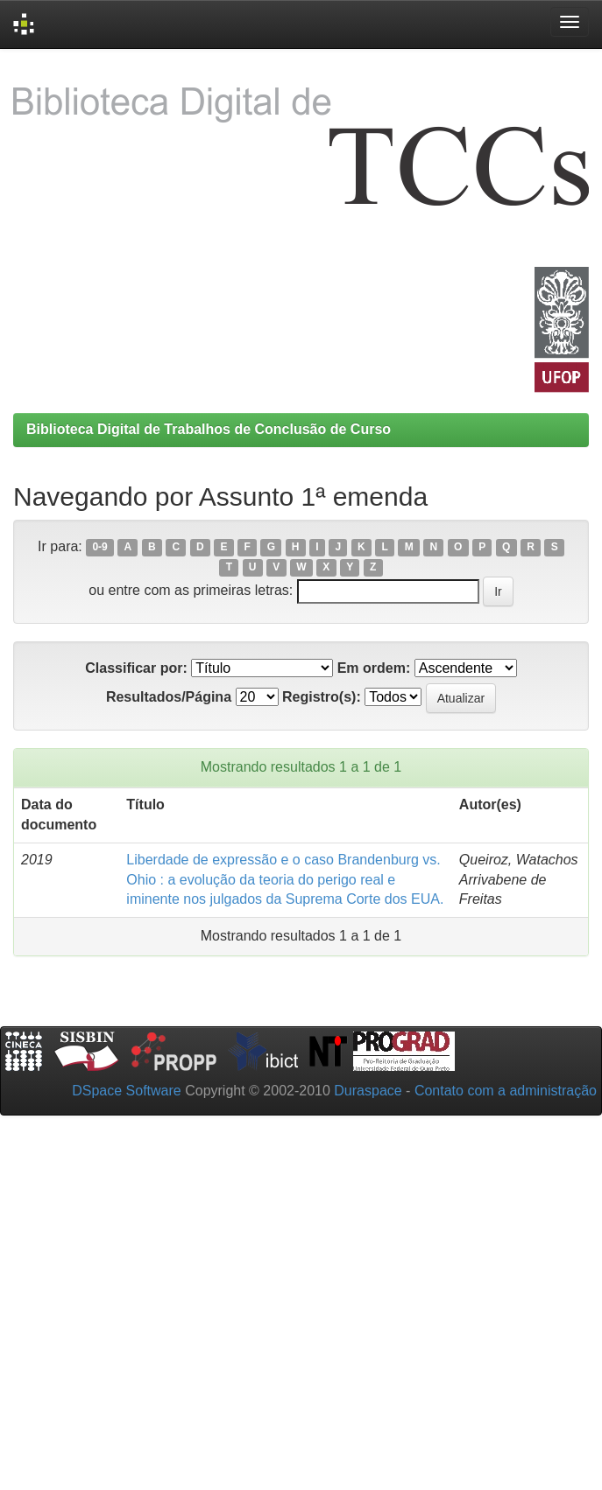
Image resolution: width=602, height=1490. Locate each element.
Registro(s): (321, 696)
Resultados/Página (168, 696)
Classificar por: (136, 668)
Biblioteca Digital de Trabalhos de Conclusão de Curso (208, 429)
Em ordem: (374, 668)
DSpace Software (126, 1090)
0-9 (99, 548)
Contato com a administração (505, 1090)
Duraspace (367, 1090)
